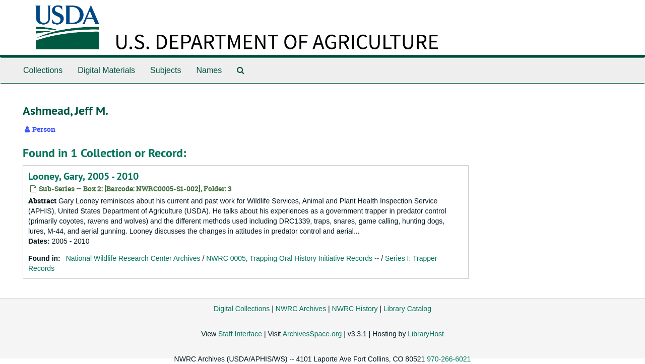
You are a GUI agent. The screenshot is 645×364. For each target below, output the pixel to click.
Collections (42, 70)
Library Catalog (407, 309)
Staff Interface (240, 334)
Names (209, 70)
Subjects (165, 70)
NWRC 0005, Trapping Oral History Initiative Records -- (292, 258)
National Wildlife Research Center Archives (133, 258)
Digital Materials (106, 70)
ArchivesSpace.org (312, 334)
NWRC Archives (301, 309)
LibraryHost (426, 334)
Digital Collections (242, 309)
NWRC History (355, 309)
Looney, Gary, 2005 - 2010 (83, 176)
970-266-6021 (449, 359)
